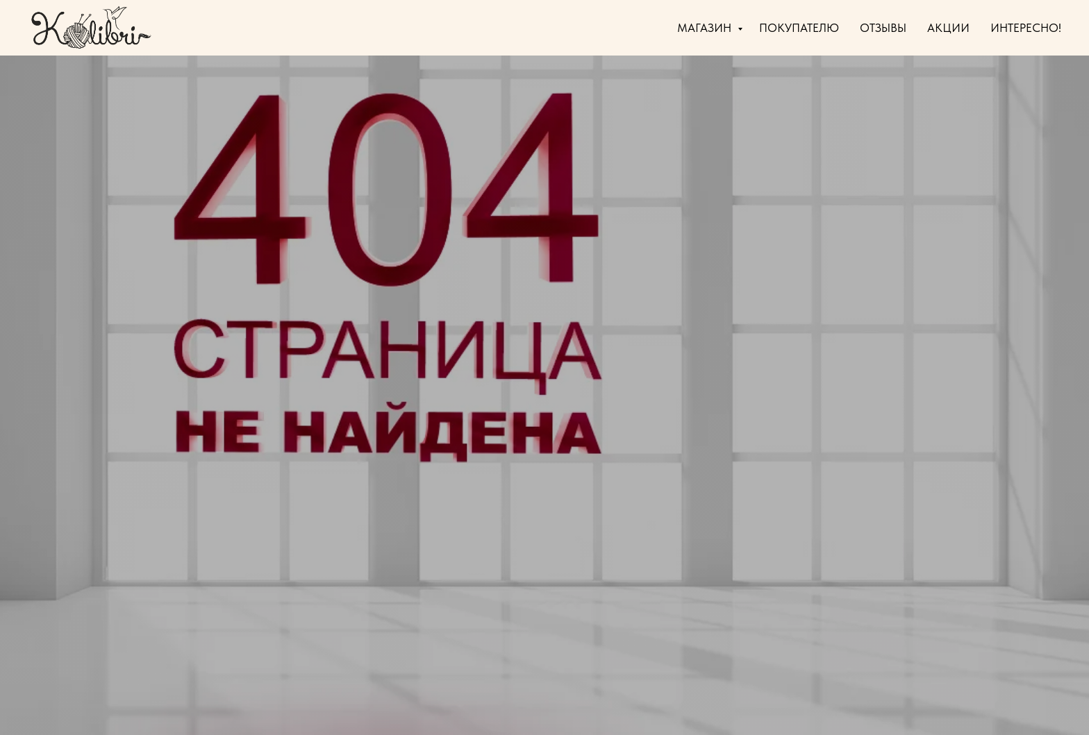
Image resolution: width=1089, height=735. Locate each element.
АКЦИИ (948, 28)
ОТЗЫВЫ (883, 28)
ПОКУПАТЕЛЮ (799, 28)
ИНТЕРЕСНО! (1025, 28)
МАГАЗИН (705, 28)
